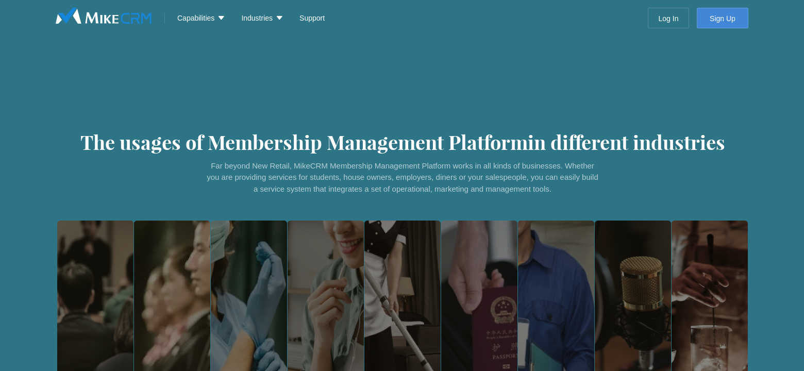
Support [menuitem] (312, 18)
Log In (669, 18)
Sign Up (722, 18)
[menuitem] (198, 18)
